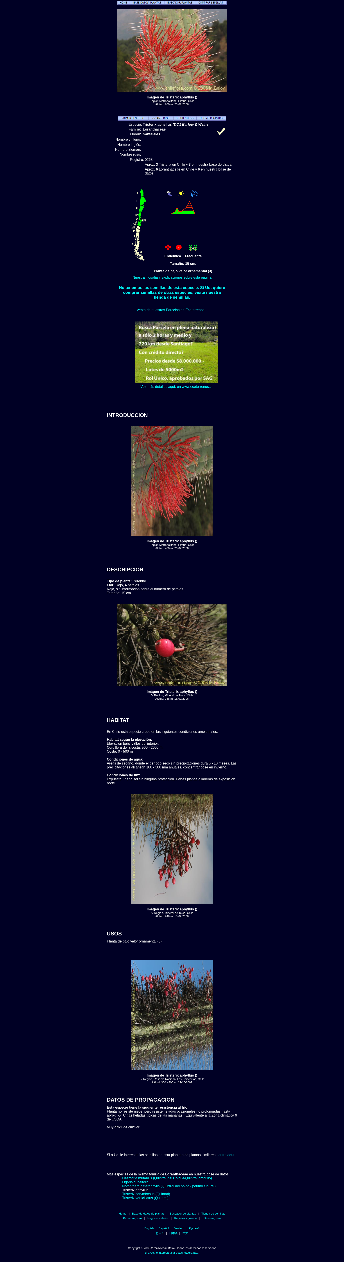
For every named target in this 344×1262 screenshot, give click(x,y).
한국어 (160, 1233)
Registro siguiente (185, 1218)
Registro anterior (157, 1218)
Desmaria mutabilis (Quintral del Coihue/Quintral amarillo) (167, 1178)
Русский (194, 1228)
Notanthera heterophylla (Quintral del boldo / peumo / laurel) (169, 1186)
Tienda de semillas (213, 1213)
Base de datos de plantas (148, 1213)
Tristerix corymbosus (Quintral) (146, 1194)
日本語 (173, 1233)
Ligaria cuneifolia (135, 1182)
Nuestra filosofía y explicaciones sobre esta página (172, 277)
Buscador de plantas (183, 1213)
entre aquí (226, 1155)
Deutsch (179, 1228)
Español (164, 1228)
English (149, 1228)
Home (123, 1213)
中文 (185, 1233)
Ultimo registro (211, 1218)
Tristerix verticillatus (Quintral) (145, 1198)
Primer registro (132, 1218)
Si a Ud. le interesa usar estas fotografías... (172, 1252)
